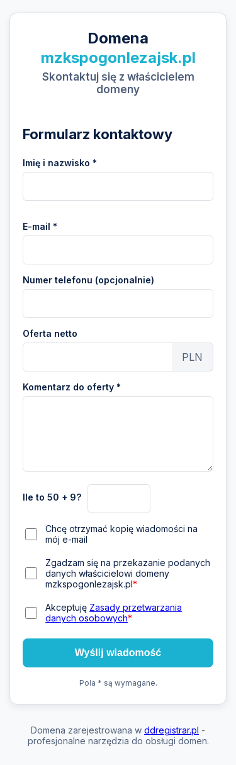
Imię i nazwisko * (60, 162)
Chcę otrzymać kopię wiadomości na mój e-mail (121, 534)
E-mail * (40, 226)
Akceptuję (113, 612)
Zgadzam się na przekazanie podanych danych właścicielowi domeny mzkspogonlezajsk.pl (127, 573)
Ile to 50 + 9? (52, 497)
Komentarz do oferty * (72, 387)
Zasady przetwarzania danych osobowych (113, 612)
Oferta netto (50, 333)
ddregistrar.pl (171, 730)
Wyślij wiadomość (118, 652)
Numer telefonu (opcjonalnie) (88, 280)
